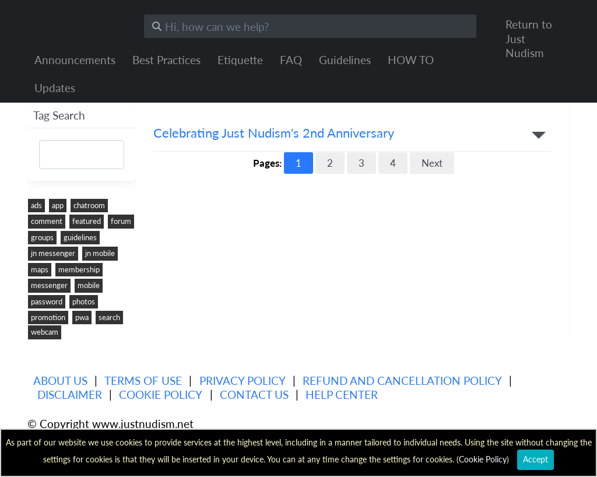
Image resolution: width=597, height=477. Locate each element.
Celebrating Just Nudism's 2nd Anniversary (273, 133)
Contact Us (254, 394)
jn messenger (53, 253)
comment (46, 221)
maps (39, 269)
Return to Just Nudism (528, 38)
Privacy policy (242, 380)
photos (83, 301)
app (58, 205)
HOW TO (411, 59)
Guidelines (345, 59)
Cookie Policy (160, 394)
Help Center (341, 394)
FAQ (291, 59)
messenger (49, 285)
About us (60, 380)
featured (86, 221)
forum (121, 221)
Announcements (74, 59)
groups (42, 237)
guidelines (80, 237)
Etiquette (240, 59)
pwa (82, 317)
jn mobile (100, 253)
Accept (535, 459)
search (109, 317)
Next (432, 163)
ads (36, 205)
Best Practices (166, 59)
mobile (89, 285)
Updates (54, 87)
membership (79, 269)
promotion (48, 317)
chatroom (89, 205)
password (46, 301)
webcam (44, 331)
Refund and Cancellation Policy (402, 380)
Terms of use (143, 380)
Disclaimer (69, 394)
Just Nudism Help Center (77, 23)
